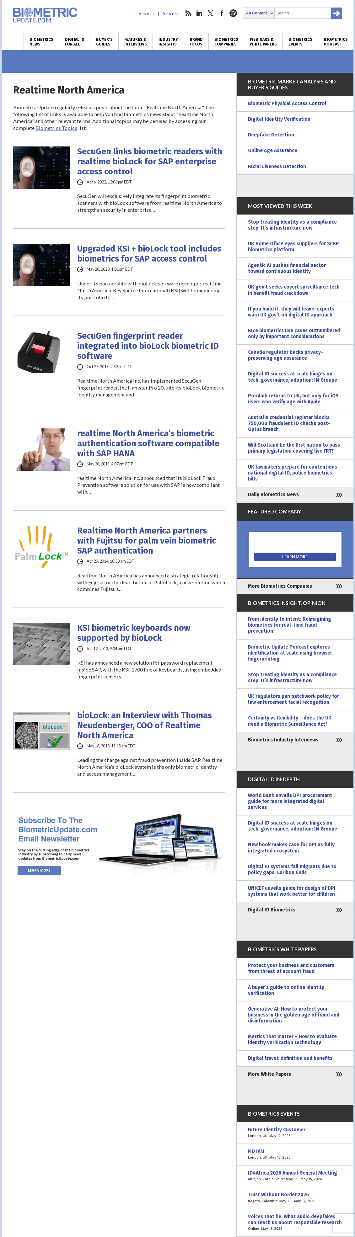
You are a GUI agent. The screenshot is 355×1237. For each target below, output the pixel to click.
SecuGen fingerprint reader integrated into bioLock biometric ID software (148, 346)
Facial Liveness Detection (277, 166)
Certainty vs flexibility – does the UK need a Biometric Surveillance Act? (289, 721)
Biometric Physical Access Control (287, 103)
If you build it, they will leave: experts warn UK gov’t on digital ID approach (291, 312)
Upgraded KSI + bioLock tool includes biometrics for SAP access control (149, 254)
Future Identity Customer (295, 1133)
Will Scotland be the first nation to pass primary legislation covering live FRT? (294, 448)
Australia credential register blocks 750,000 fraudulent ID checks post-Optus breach (289, 423)
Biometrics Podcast (336, 41)
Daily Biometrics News (273, 494)
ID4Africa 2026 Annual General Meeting (295, 1176)
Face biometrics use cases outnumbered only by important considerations (294, 333)
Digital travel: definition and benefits (290, 1058)
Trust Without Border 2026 (295, 1198)
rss (188, 13)
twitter (210, 13)
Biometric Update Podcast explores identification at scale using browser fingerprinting (290, 653)
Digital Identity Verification (279, 119)
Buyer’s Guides (104, 41)
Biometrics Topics (56, 128)
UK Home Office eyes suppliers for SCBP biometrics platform (293, 246)
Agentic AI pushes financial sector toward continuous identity (287, 268)
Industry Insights (168, 41)
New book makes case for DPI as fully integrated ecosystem (291, 847)
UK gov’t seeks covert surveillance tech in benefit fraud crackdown (294, 290)
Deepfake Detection (271, 135)
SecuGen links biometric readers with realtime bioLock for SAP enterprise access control (149, 161)
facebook (222, 13)
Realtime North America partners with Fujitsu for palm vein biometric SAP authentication (146, 541)
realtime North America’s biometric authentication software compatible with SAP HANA (148, 443)
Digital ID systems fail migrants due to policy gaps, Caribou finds (292, 869)
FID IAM (295, 1154)
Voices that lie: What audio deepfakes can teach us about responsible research (295, 1223)
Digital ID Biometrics (271, 910)
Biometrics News (41, 41)
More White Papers (269, 1074)
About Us (146, 14)
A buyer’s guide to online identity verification (286, 990)
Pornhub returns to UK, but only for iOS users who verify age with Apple (293, 399)
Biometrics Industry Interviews (283, 740)
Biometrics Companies (226, 41)
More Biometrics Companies (280, 586)
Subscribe (170, 14)
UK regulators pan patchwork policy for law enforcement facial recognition (293, 699)
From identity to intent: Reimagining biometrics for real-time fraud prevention (289, 625)
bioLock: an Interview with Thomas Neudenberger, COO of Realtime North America (144, 725)
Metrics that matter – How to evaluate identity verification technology (292, 1039)
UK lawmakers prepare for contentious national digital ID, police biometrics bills (292, 473)
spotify (233, 13)
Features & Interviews (135, 41)
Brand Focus (196, 41)
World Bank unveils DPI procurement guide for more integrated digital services (290, 801)
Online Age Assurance (272, 150)
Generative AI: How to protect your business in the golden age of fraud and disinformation (293, 1015)
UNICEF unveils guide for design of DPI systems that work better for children (292, 891)
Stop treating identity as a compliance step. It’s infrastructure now (292, 225)
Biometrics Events (300, 41)
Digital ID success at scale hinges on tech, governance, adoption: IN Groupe (292, 377)
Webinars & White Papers (263, 41)
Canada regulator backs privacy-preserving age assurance (285, 355)
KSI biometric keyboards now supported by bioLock (133, 633)
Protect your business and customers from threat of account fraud (291, 968)
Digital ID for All (74, 41)
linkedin (199, 13)
